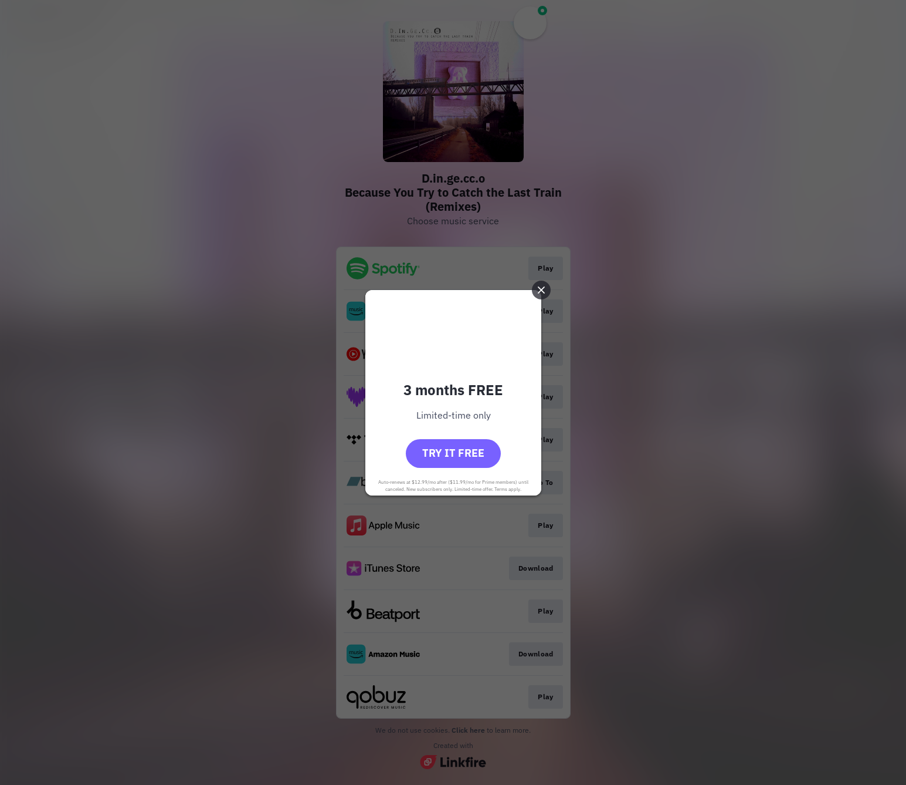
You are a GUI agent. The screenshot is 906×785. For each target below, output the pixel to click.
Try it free (453, 453)
